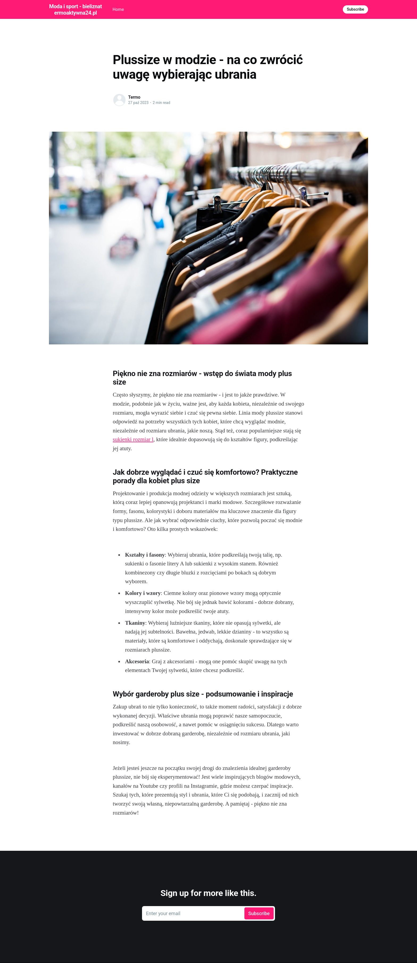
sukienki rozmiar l (133, 439)
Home (118, 9)
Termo (134, 97)
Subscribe (355, 9)
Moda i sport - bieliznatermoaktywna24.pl (75, 9)
